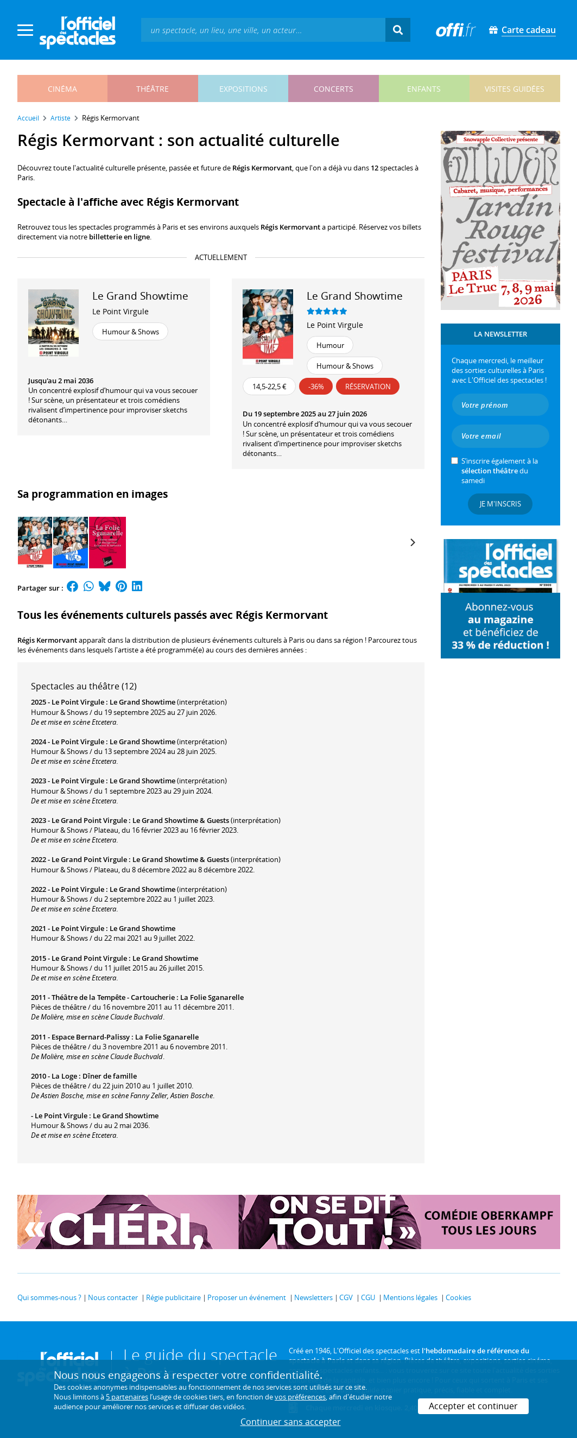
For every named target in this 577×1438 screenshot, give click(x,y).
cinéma (62, 89)
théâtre (152, 89)
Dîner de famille (110, 1076)
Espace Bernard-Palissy (91, 1037)
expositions (243, 89)
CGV (346, 1297)
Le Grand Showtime (142, 702)
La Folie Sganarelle (212, 997)
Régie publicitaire (173, 1297)
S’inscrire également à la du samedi (499, 470)
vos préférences (300, 1397)
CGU (368, 1297)
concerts (333, 89)
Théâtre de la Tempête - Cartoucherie (113, 997)
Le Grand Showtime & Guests (180, 820)
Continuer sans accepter (290, 1422)
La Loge (64, 1076)
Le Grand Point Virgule (89, 820)
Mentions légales (410, 1297)
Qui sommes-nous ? (49, 1297)
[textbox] (263, 29)
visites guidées (514, 89)
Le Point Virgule (120, 311)
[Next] (412, 542)
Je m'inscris (500, 504)
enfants (424, 89)
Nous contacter (113, 1297)
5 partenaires (127, 1397)
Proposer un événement (246, 1297)
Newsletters (313, 1297)
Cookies (458, 1297)
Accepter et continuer (473, 1406)
